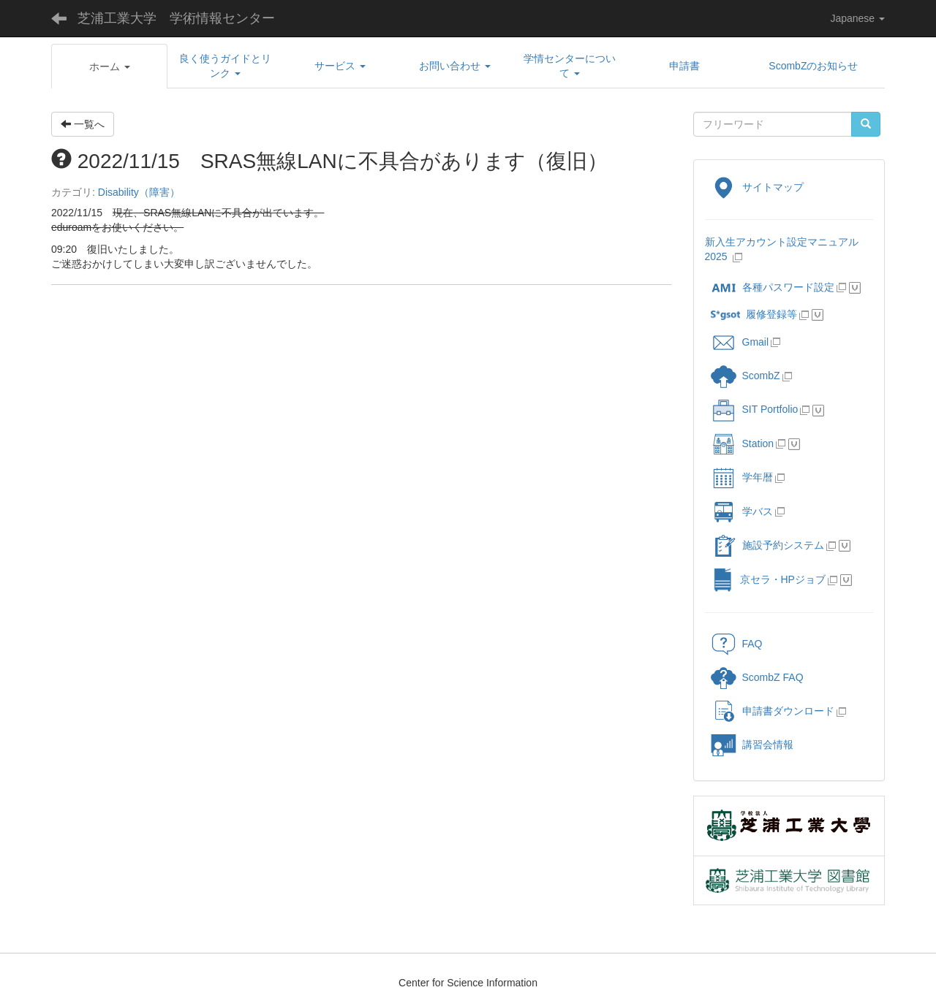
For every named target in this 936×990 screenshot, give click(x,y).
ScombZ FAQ (757, 677)
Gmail (740, 342)
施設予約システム (767, 545)
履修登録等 (754, 314)
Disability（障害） (139, 192)
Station (742, 443)
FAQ (737, 644)
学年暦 (742, 477)
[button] (109, 66)
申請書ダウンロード (772, 711)
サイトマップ (757, 187)
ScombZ (761, 375)
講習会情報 (752, 744)
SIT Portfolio (755, 409)
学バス (742, 511)
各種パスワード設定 (772, 287)
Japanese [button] (857, 18)
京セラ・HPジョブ (768, 579)
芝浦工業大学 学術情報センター (176, 18)
